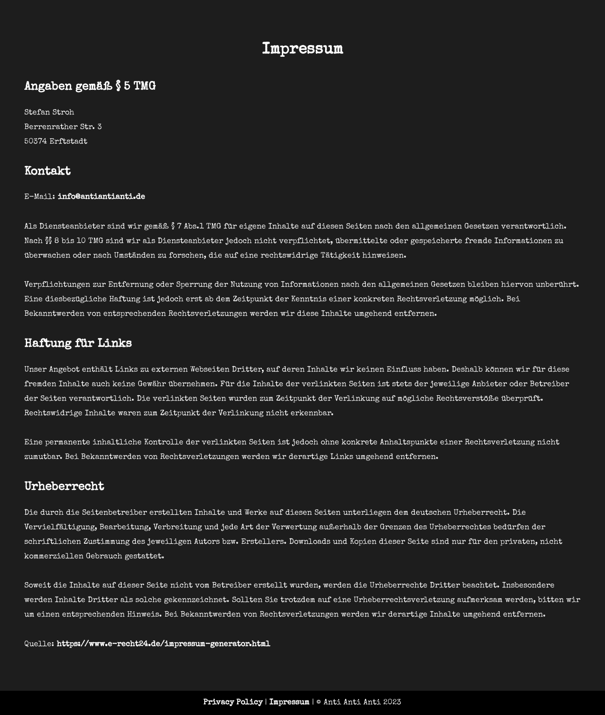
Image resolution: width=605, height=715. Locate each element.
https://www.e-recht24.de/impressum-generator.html (163, 645)
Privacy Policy (232, 703)
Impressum (289, 703)
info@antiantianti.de (101, 197)
